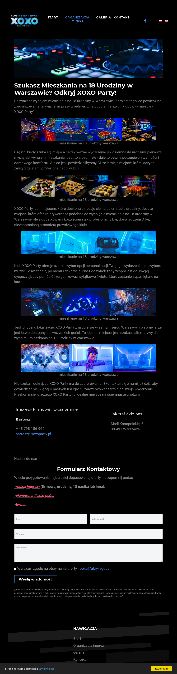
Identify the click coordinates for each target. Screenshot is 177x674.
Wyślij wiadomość (36, 579)
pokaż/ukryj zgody (94, 568)
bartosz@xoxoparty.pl (33, 434)
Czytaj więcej (46, 669)
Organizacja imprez (88, 645)
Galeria (78, 652)
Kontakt (79, 659)
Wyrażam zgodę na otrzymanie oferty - (61, 568)
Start (77, 639)
